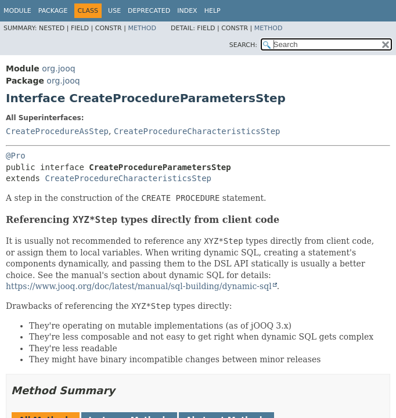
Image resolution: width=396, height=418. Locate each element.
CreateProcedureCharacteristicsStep (197, 131)
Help (212, 11)
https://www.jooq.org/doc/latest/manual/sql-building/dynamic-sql (139, 286)
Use (114, 11)
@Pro (16, 155)
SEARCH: (243, 45)
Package (53, 11)
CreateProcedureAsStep (57, 131)
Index (187, 11)
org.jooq (58, 68)
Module (17, 11)
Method (142, 28)
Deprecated (149, 11)
